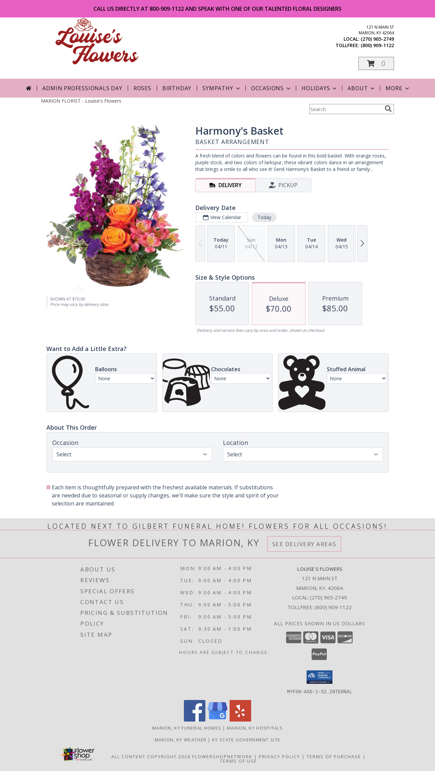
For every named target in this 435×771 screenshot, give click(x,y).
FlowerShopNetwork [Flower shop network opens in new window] (222, 756)
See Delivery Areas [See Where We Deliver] (304, 544)
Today (264, 217)
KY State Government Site (246, 739)
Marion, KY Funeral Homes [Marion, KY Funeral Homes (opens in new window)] (186, 728)
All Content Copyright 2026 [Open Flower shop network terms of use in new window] (151, 756)
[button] (376, 63)
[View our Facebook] (194, 719)
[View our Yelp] (240, 719)
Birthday (176, 88)
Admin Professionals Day (82, 88)
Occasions (271, 88)
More (398, 88)
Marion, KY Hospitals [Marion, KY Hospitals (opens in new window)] (255, 728)
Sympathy (221, 88)
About (362, 88)
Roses (142, 88)
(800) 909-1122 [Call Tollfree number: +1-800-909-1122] (333, 607)
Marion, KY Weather (180, 739)
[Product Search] (346, 109)
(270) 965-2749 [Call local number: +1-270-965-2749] (377, 39)
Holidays (320, 88)
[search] (388, 108)
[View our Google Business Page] (217, 719)
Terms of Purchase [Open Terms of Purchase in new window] (334, 756)
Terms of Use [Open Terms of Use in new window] (238, 761)
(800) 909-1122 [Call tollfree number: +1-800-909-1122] (377, 45)
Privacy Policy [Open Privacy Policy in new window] (279, 756)
